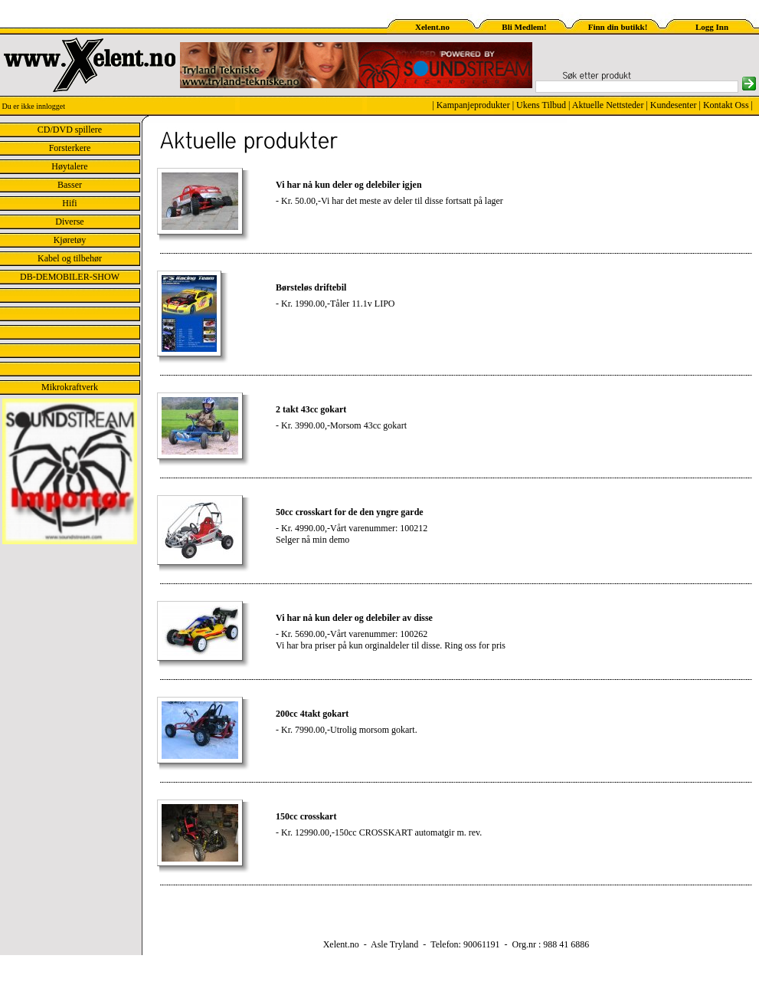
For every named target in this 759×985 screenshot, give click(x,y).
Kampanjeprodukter (473, 105)
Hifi (69, 203)
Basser (69, 184)
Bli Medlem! (524, 26)
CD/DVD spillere (70, 129)
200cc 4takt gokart (312, 713)
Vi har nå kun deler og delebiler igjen (349, 184)
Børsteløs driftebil (311, 287)
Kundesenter (673, 105)
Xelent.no (432, 26)
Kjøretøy (70, 240)
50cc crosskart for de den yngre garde (350, 512)
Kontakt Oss (726, 105)
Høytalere (69, 166)
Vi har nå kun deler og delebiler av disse (354, 617)
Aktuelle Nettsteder (608, 105)
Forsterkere (70, 148)
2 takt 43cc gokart (311, 409)
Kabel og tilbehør (70, 258)
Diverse (69, 221)
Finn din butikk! (618, 26)
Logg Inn (711, 26)
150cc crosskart (306, 816)
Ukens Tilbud (541, 105)
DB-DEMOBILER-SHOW (69, 276)
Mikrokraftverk (69, 387)
